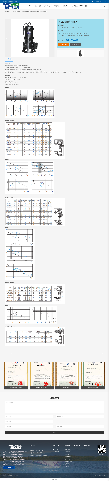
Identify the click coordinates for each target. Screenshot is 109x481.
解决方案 (56, 6)
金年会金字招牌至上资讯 (79, 6)
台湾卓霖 (67, 466)
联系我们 (87, 445)
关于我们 (38, 6)
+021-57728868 (71, 40)
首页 (30, 6)
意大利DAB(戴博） (69, 461)
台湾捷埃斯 (68, 449)
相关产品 (75, 44)
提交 (54, 432)
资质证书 (57, 451)
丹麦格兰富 (68, 451)
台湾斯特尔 (68, 464)
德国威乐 (67, 454)
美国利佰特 (68, 456)
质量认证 (65, 6)
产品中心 (47, 6)
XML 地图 (54, 479)
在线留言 (64, 44)
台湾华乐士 (68, 459)
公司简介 (57, 449)
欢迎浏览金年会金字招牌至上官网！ (10, 1)
